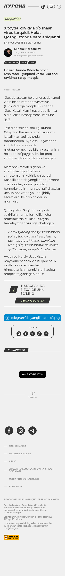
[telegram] (32, 430)
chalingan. (46, 223)
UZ (51, 6)
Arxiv (12, 461)
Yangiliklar (12, 19)
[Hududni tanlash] (43, 7)
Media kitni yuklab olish (24, 479)
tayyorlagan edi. (29, 274)
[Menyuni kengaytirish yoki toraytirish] (59, 7)
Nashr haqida (17, 446)
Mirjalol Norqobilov (27, 49)
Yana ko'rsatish (33, 374)
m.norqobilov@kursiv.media (28, 55)
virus (23, 63)
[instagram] (21, 430)
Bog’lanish (15, 486)
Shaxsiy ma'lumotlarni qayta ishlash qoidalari (31, 470)
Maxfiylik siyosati (20, 453)
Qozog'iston (11, 63)
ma (44, 115)
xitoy (32, 63)
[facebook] (9, 430)
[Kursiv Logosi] (15, 6)
